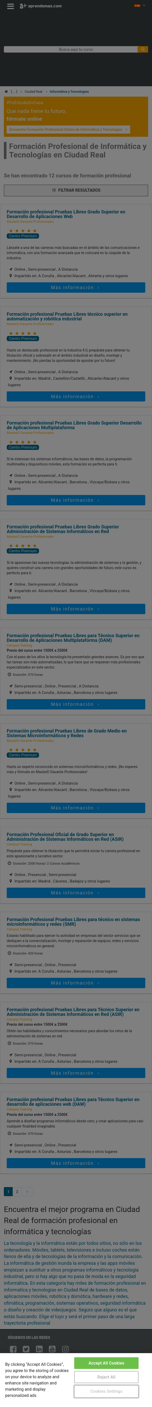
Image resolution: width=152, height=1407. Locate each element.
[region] (76, 1380)
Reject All (106, 1377)
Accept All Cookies (106, 1363)
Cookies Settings (106, 1391)
